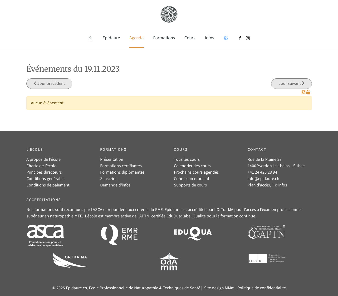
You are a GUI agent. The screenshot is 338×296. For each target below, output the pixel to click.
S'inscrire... (109, 179)
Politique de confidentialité (261, 288)
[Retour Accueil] (169, 14)
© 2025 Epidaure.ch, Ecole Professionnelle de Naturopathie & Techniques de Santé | (127, 288)
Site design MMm (219, 288)
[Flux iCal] (308, 92)
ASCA (97, 210)
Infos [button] (209, 38)
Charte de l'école (41, 166)
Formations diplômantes (122, 172)
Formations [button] (164, 38)
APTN (144, 216)
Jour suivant (291, 83)
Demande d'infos (115, 185)
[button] (90, 38)
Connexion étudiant (191, 179)
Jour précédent (49, 83)
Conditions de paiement (47, 185)
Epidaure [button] (111, 38)
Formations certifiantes (121, 166)
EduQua (174, 216)
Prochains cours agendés (196, 172)
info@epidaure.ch (263, 179)
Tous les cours (187, 159)
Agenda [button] (136, 38)
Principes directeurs (44, 172)
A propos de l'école (43, 159)
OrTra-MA (224, 210)
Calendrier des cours (192, 166)
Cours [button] (189, 38)
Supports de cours (190, 185)
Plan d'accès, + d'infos (267, 185)
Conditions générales (45, 179)
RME (159, 210)
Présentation (111, 159)
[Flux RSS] (304, 92)
